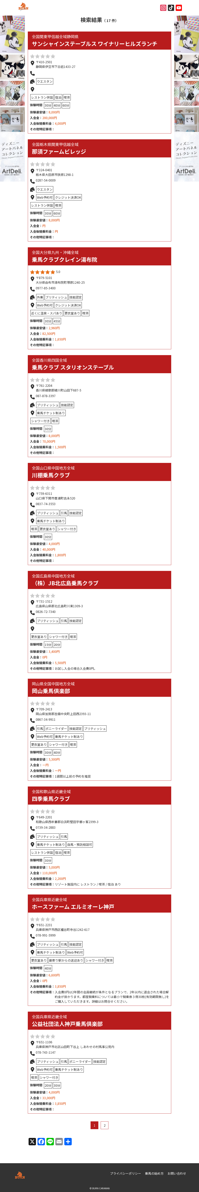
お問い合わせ (177, 1173)
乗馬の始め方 (154, 1173)
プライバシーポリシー (125, 1173)
